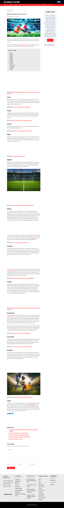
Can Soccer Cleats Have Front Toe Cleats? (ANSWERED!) (22, 278)
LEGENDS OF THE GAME (20, 494)
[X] (11, 413)
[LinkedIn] (12, 413)
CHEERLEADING (31, 4)
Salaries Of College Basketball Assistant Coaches (31, 497)
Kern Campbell (10, 16)
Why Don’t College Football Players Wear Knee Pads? (31, 491)
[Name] (12, 464)
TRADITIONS (17, 492)
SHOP (53, 4)
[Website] (35, 464)
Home (8, 10)
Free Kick (12, 62)
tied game (24, 284)
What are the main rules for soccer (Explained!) (20, 107)
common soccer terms (22, 44)
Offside (11, 60)
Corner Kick (12, 66)
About (40, 483)
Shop (40, 481)
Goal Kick (12, 67)
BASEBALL (16, 4)
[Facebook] (9, 413)
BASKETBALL (10, 4)
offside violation (31, 238)
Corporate (41, 492)
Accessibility (41, 494)
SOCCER (20, 4)
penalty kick (10, 315)
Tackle (11, 69)
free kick (18, 342)
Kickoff (11, 56)
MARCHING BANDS (37, 4)
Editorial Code (41, 495)
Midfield (11, 59)
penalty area (11, 270)
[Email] (7, 413)
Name (9, 464)
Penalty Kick (12, 65)
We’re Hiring (41, 484)
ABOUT (49, 4)
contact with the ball (31, 404)
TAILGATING (25, 4)
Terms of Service (42, 497)
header (9, 113)
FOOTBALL (6, 4)
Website (32, 464)
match (9, 136)
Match (11, 57)
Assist (11, 53)
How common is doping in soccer (18, 156)
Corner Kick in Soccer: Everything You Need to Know (21, 130)
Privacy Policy (41, 490)
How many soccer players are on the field (19, 242)
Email (20, 464)
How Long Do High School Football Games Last (31, 481)
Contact (40, 488)
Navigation (41, 499)
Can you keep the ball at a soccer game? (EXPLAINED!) (22, 205)
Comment (10, 449)
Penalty (11, 63)
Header (11, 54)
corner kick (27, 220)
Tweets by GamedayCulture (49, 45)
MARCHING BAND (18, 490)
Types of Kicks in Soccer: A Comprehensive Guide (21, 120)
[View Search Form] (60, 5)
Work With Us (41, 486)
